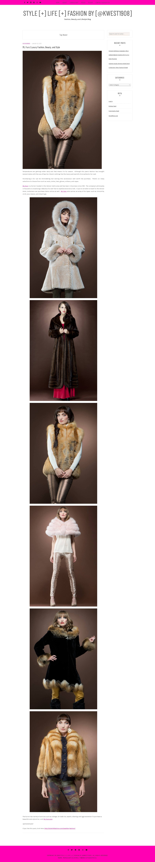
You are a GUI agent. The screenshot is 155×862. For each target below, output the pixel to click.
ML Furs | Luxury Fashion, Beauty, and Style (41, 47)
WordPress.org (113, 116)
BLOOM (90, 2)
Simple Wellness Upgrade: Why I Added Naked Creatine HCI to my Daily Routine (119, 55)
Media (83, 2)
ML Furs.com (48, 819)
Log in (110, 101)
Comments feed (114, 111)
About (65, 2)
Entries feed (112, 106)
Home (58, 2)
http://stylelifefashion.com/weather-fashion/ (59, 828)
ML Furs (25, 186)
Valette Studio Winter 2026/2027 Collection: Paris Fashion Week (119, 65)
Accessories (26, 43)
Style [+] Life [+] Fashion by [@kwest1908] (77, 13)
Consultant (74, 2)
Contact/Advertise (103, 2)
